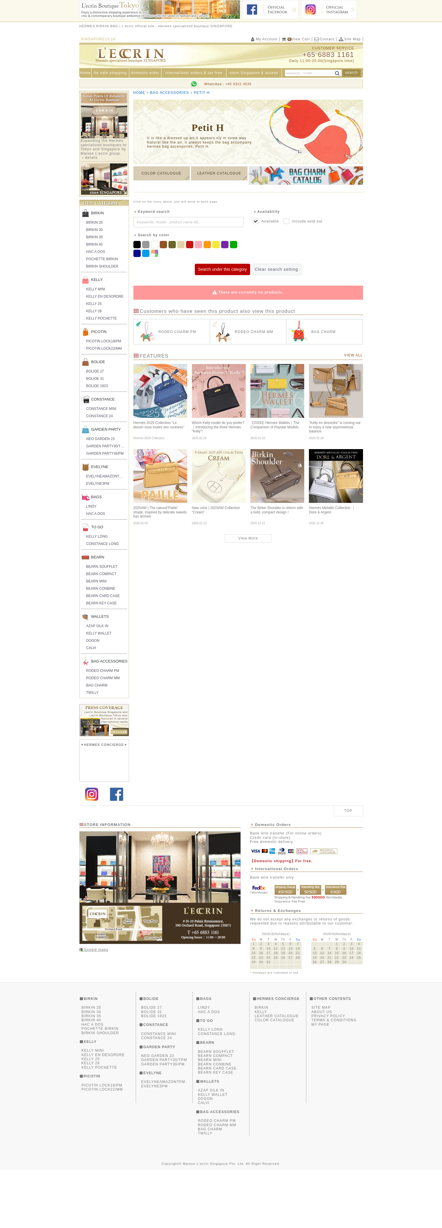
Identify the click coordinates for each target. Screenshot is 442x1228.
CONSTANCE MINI (101, 409)
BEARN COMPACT (101, 574)
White (155, 242)
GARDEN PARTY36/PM (105, 453)
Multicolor (155, 251)
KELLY (97, 279)
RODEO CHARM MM (103, 678)
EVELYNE (100, 467)
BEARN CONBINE (100, 589)
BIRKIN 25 (94, 222)
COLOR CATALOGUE (161, 176)
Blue (146, 251)
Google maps (95, 1007)
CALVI (91, 648)
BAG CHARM (97, 685)
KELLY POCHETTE (101, 318)
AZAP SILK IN (97, 626)
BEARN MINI (96, 581)
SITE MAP (321, 1066)
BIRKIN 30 (94, 230)
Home (85, 73)
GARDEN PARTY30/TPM (106, 446)
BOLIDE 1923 (97, 386)
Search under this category (222, 269)
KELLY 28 (94, 311)
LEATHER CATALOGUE (219, 176)
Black (137, 242)
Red (190, 242)
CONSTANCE (103, 399)
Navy (137, 251)
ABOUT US (322, 1070)
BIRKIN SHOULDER (102, 266)
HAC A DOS (95, 252)
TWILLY (92, 693)
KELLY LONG (97, 536)
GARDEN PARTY (106, 429)
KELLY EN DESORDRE (105, 296)
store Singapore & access (254, 73)
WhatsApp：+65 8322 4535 (228, 84)
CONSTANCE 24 (99, 416)
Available (266, 221)
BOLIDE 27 (95, 371)
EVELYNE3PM (97, 484)
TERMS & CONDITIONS (334, 1078)
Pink (199, 242)
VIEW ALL (353, 355)
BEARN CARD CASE (103, 596)
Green (234, 242)
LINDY (91, 506)
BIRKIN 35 (94, 237)
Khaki (172, 242)
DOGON (92, 641)
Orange (208, 242)
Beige (181, 242)
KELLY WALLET (99, 633)
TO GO (97, 527)
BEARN (97, 557)
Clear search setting (276, 269)
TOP (348, 869)
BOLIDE (98, 362)
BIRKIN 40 (94, 244)
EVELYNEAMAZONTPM (105, 476)
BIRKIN (97, 213)
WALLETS (100, 616)
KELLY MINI (95, 289)
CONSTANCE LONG (102, 544)
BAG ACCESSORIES (109, 661)
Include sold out (302, 221)
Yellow (216, 242)
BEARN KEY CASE (101, 603)
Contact (324, 39)
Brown (164, 242)
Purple (225, 242)
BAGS (96, 497)
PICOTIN (99, 332)
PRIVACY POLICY (328, 1074)
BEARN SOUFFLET (102, 567)
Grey (146, 242)
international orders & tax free (193, 73)
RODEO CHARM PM (102, 671)
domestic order (145, 73)
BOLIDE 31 (95, 379)
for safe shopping (110, 73)
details (91, 158)
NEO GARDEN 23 (100, 439)
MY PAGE (321, 1082)
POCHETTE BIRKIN (102, 259)
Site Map (349, 39)
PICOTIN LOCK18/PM (103, 341)
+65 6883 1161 (328, 54)
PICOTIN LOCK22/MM (104, 348)
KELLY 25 (94, 304)
